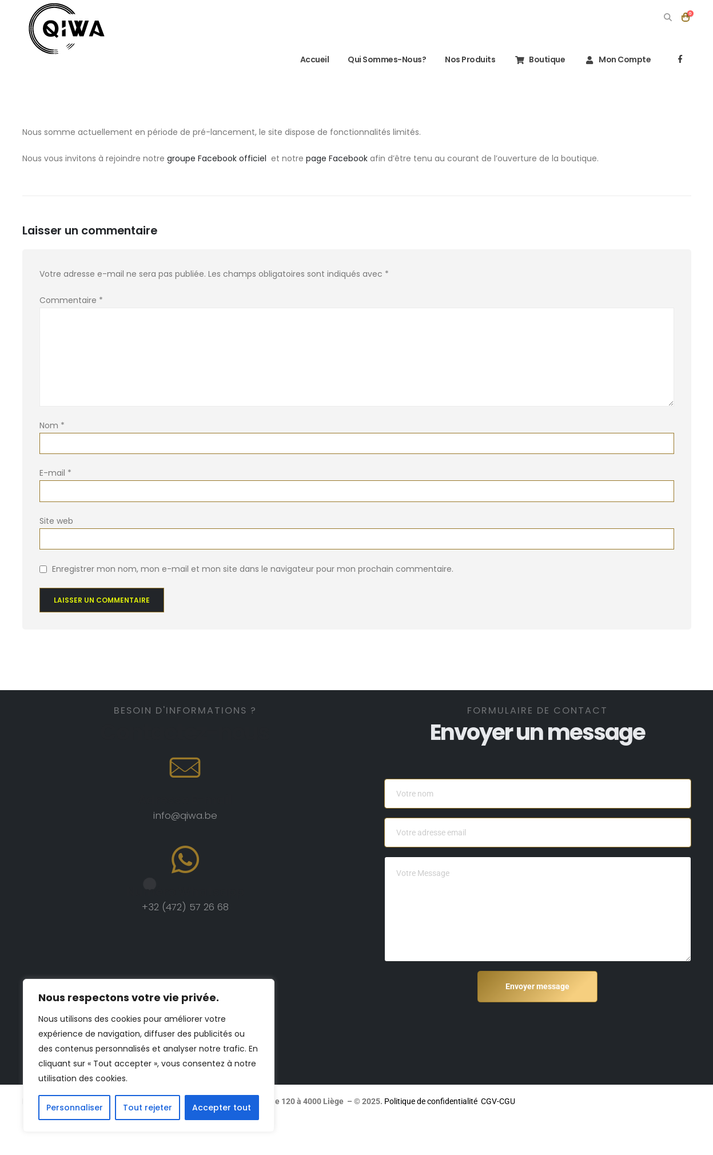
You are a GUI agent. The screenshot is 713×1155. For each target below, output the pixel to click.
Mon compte (617, 59)
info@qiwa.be (185, 815)
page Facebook (337, 158)
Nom (52, 425)
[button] (668, 17)
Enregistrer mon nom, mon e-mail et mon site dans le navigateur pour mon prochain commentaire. (252, 569)
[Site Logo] (66, 28)
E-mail (55, 473)
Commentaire (71, 300)
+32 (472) (165, 907)
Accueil (307, 59)
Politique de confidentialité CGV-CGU (583, 1101)
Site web (56, 521)
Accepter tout (221, 1107)
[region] (148, 1055)
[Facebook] (680, 59)
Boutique (539, 59)
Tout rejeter (147, 1107)
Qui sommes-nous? (387, 59)
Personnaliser (74, 1107)
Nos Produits (470, 59)
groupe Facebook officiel (218, 158)
